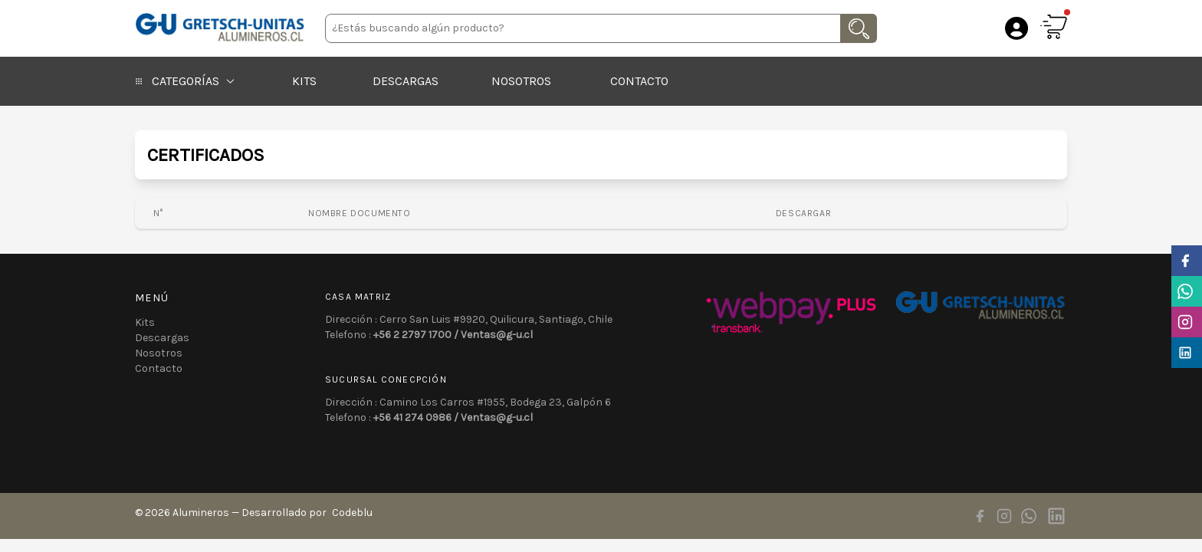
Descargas (405, 81)
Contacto (639, 81)
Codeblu (352, 512)
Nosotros (521, 81)
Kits (304, 81)
